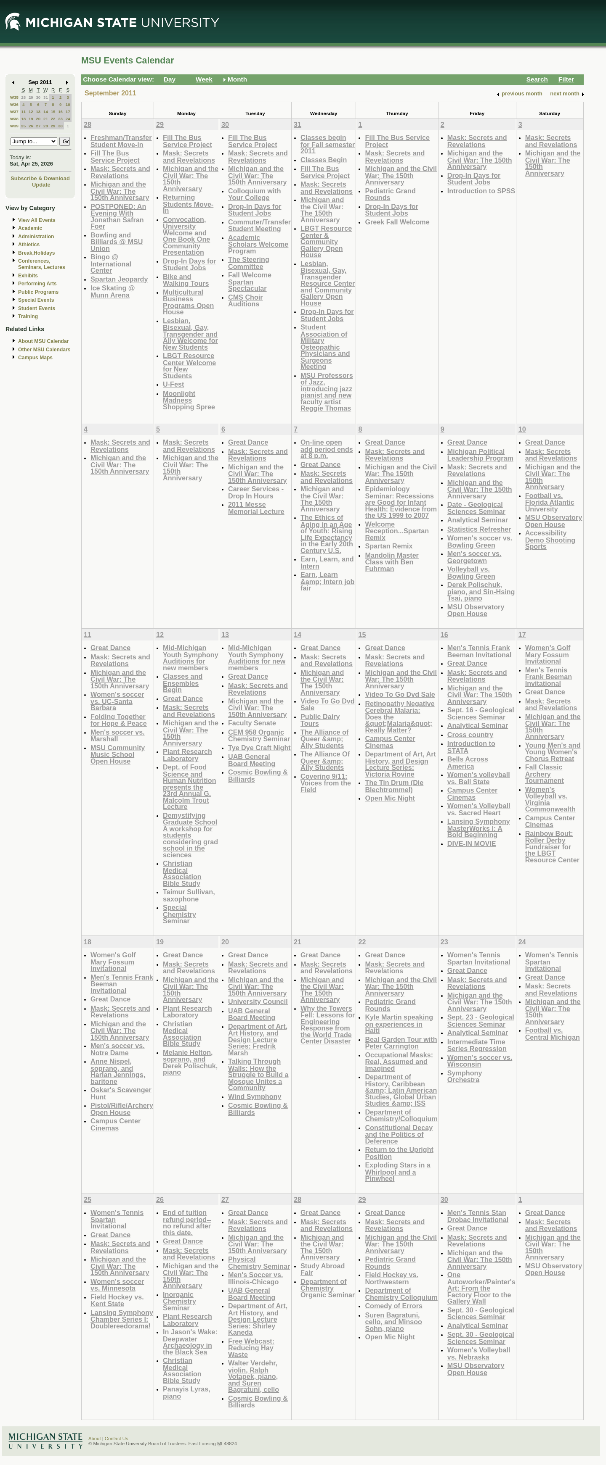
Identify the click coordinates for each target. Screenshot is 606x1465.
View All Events (37, 220)
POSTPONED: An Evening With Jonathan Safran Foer (118, 216)
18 (23, 118)
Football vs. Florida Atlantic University (549, 502)
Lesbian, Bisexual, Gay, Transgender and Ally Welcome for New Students (190, 334)
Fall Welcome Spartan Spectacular (249, 281)
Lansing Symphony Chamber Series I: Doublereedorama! (121, 1319)
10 (68, 104)
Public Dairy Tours (320, 720)
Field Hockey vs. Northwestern (391, 1278)
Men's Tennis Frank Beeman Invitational (479, 651)
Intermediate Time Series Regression (477, 1045)
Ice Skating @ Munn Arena (112, 291)
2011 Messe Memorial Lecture (256, 508)
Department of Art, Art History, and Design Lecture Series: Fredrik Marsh (257, 1039)
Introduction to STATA (471, 747)
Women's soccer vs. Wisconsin (479, 1061)
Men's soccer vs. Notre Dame (117, 1049)
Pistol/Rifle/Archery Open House (121, 1108)
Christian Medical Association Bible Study (182, 873)
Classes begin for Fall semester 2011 (327, 144)
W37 (14, 111)
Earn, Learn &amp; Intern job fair (327, 581)
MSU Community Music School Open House (117, 754)
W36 (14, 104)
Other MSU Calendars (44, 350)
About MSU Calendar (43, 341)
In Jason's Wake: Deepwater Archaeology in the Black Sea (190, 1342)
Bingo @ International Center (110, 263)
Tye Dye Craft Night (259, 747)
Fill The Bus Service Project (115, 156)
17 (68, 111)
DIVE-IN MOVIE (471, 843)
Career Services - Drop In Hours (256, 492)
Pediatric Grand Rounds (390, 194)
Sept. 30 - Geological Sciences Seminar (480, 1313)
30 (38, 97)
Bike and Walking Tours (186, 280)
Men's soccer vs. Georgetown (474, 557)
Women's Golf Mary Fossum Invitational (548, 654)
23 (60, 118)
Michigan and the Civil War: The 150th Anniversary (119, 190)
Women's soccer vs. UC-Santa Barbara (117, 700)
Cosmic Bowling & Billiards (258, 775)
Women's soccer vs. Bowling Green (479, 541)
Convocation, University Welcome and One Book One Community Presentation (186, 236)
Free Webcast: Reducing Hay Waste (251, 1347)
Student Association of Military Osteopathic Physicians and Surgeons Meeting (325, 346)
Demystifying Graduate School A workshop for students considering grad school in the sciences (190, 835)
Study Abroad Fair (322, 1269)
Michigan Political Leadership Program (480, 455)
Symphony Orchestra (464, 1076)
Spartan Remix (388, 546)
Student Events (36, 308)
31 (45, 97)
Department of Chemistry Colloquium (401, 1293)
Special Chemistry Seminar (179, 914)
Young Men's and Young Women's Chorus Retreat (553, 751)
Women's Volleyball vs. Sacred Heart (478, 809)
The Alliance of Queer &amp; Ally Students (324, 738)
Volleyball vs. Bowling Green (471, 572)
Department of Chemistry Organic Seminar (327, 1288)
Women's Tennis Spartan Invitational (478, 958)
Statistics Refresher (479, 529)
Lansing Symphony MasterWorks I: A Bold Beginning (478, 827)
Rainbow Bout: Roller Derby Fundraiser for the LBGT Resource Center (552, 847)
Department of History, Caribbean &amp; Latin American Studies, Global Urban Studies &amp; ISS (401, 1090)
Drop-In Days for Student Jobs (189, 264)
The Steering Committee (248, 263)
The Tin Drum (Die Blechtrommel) (394, 786)
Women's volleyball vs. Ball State (478, 778)
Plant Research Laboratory (187, 755)
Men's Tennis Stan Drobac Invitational (477, 1216)
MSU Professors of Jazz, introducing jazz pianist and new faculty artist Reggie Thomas (326, 392)
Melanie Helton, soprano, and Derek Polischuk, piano (190, 1062)
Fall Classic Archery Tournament (544, 773)
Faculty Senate (252, 723)
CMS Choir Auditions (245, 300)
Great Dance (248, 442)
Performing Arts (37, 284)
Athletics (29, 245)
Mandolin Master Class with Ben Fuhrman (391, 561)
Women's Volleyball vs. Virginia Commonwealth (550, 799)
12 (31, 111)
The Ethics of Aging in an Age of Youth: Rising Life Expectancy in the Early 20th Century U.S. (326, 534)
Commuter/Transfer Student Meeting (259, 225)
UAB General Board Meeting (251, 760)
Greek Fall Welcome (397, 222)
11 (23, 111)
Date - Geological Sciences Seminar (476, 508)
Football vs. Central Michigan (552, 1033)
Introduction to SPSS (481, 191)
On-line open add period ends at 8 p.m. (326, 448)
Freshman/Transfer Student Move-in (121, 141)
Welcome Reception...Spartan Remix (397, 530)
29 (31, 97)
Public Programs (38, 292)
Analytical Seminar (477, 520)
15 (53, 111)
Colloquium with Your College (254, 194)
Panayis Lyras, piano (186, 1392)
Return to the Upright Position (399, 1153)
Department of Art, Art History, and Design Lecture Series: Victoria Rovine (400, 764)
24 (68, 118)
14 (45, 111)
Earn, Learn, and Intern (327, 562)
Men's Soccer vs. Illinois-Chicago (255, 1278)
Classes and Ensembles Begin (182, 682)
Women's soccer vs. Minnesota (117, 1285)
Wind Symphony (254, 1096)
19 (31, 118)
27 (38, 126)
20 (38, 118)
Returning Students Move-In (188, 203)
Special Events (36, 300)
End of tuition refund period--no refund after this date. (187, 1222)
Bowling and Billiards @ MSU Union (116, 241)
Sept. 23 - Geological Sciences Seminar (480, 1020)
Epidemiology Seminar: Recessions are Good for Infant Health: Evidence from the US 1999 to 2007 (401, 502)
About (94, 1438)
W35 (14, 97)
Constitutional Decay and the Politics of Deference (399, 1134)
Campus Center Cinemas (390, 742)
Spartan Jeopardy (119, 279)
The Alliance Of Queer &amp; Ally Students (325, 760)
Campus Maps (35, 358)
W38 (14, 118)
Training (28, 316)
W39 (14, 126)
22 (53, 118)
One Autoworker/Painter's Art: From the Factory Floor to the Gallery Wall (481, 1288)
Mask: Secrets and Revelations (120, 172)
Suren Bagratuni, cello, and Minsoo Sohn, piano (393, 1321)
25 (23, 126)
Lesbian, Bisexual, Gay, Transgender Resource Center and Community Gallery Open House (327, 283)
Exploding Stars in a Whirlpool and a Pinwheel (397, 1171)
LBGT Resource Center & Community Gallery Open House (326, 241)
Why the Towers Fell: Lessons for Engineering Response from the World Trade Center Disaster (327, 1024)
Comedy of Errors (393, 1306)
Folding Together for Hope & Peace (118, 720)
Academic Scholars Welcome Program (258, 244)
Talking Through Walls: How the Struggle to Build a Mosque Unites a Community (258, 1074)
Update (41, 185)
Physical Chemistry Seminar (259, 1262)
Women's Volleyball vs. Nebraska (478, 1353)
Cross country (470, 734)
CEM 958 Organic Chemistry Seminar (259, 735)
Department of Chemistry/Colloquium (401, 1115)
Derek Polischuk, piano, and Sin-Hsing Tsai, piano (481, 591)
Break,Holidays (36, 253)
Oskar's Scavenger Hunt (121, 1093)
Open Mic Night (390, 798)
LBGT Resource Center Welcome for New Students (189, 365)
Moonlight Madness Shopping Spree (189, 400)
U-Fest (173, 384)
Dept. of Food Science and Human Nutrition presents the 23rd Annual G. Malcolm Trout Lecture (189, 786)
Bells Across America (467, 762)
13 (38, 111)
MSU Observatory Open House (476, 610)
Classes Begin (323, 159)
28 (23, 97)
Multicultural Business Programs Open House (188, 302)
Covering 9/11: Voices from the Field (325, 782)
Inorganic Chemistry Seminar (179, 1301)
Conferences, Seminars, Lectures (41, 264)
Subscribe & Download (40, 178)
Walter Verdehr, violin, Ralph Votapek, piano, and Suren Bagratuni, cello (253, 1376)
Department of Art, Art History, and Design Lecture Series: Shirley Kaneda (257, 1319)
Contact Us (116, 1438)
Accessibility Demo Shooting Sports (550, 539)
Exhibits (28, 276)
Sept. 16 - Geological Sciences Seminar (480, 713)
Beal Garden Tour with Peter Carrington (401, 1043)
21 (45, 118)
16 (60, 111)
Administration (36, 237)
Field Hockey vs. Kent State (117, 1300)
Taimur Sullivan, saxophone (189, 895)
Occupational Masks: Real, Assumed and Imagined (399, 1061)
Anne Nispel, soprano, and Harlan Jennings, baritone (117, 1071)
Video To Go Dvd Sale (327, 704)
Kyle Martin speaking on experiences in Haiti (399, 1023)
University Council (258, 1001)
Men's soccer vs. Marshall (117, 735)
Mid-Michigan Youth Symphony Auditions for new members (190, 658)
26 (31, 126)
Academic (30, 228)
